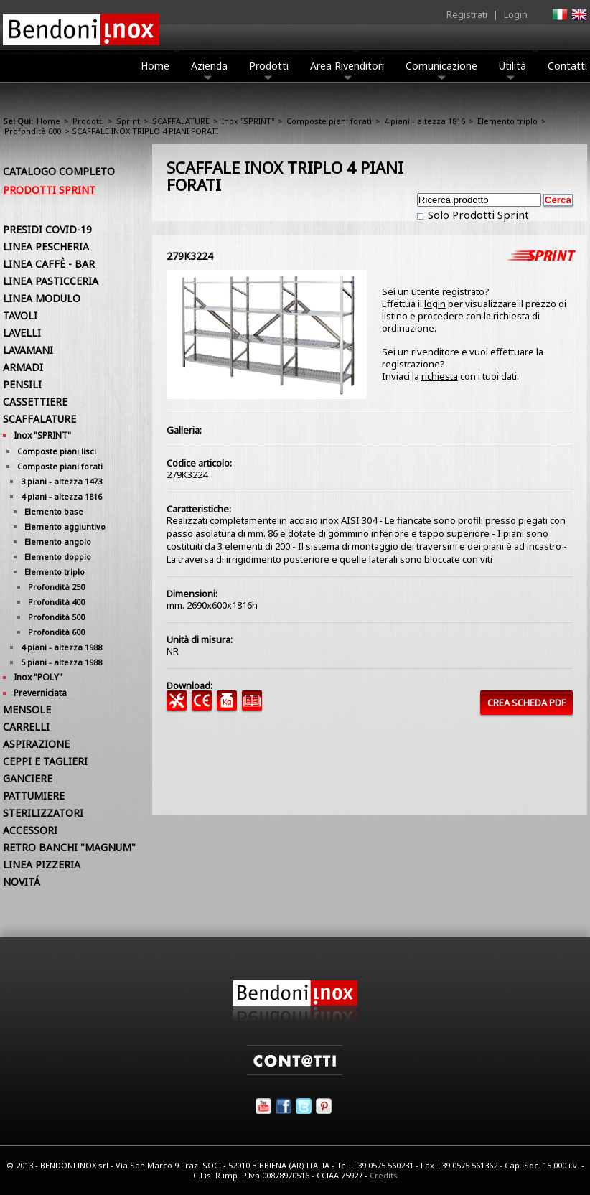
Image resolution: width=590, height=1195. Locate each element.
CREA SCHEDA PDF (526, 702)
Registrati (466, 14)
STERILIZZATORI (43, 813)
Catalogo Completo (59, 171)
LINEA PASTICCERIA (50, 281)
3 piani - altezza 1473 (61, 481)
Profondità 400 (56, 601)
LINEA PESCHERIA (46, 246)
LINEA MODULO (41, 298)
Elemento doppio (57, 556)
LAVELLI (22, 332)
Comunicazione (441, 69)
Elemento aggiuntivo (65, 526)
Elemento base (53, 511)
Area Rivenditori (347, 69)
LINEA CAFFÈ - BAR (49, 264)
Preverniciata (40, 693)
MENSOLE (27, 709)
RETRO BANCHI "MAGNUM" (69, 847)
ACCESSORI (30, 830)
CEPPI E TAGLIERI (45, 761)
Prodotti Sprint (49, 190)
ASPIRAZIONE (36, 744)
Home (155, 65)
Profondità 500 (56, 616)
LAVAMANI (28, 350)
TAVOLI (20, 315)
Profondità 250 (56, 586)
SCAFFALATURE (181, 121)
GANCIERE (27, 778)
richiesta (439, 376)
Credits (384, 1175)
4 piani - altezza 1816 (424, 121)
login (435, 303)
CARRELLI (26, 727)
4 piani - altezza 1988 (61, 647)
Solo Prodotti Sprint (477, 214)
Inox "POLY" (38, 677)
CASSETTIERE (35, 401)
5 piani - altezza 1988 (61, 662)
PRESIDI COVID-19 (47, 229)
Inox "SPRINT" (248, 121)
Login (516, 14)
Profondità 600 (32, 131)
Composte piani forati (329, 121)
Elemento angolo (57, 541)
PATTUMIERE (34, 795)
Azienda (209, 69)
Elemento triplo (507, 121)
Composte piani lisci (56, 451)
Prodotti (269, 69)
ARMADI (23, 367)
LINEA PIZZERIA (41, 864)
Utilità (512, 69)
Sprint (128, 121)
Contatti (567, 65)
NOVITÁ (21, 882)
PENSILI (22, 384)
